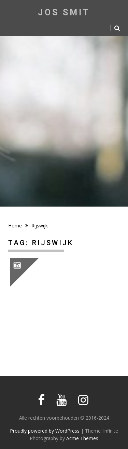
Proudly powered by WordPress (45, 430)
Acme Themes (82, 438)
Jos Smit (64, 12)
